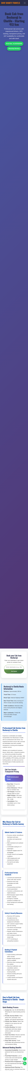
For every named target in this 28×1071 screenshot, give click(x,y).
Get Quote (14, 671)
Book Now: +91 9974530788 (14, 43)
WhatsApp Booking (14, 48)
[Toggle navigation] (25, 2)
